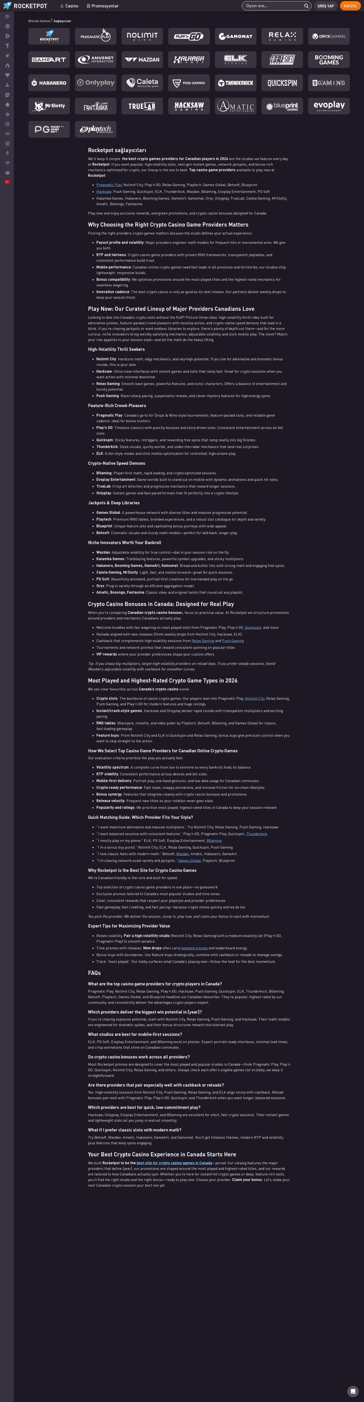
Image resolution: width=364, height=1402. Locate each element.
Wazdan (182, 853)
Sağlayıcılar (74, 20)
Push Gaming (233, 640)
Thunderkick (256, 833)
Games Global (189, 860)
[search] (303, 5)
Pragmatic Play (109, 184)
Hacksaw (103, 191)
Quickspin (253, 627)
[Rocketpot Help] (353, 1391)
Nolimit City (254, 698)
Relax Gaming (203, 640)
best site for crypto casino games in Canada (174, 1163)
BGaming (214, 840)
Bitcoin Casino (43, 20)
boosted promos (194, 948)
